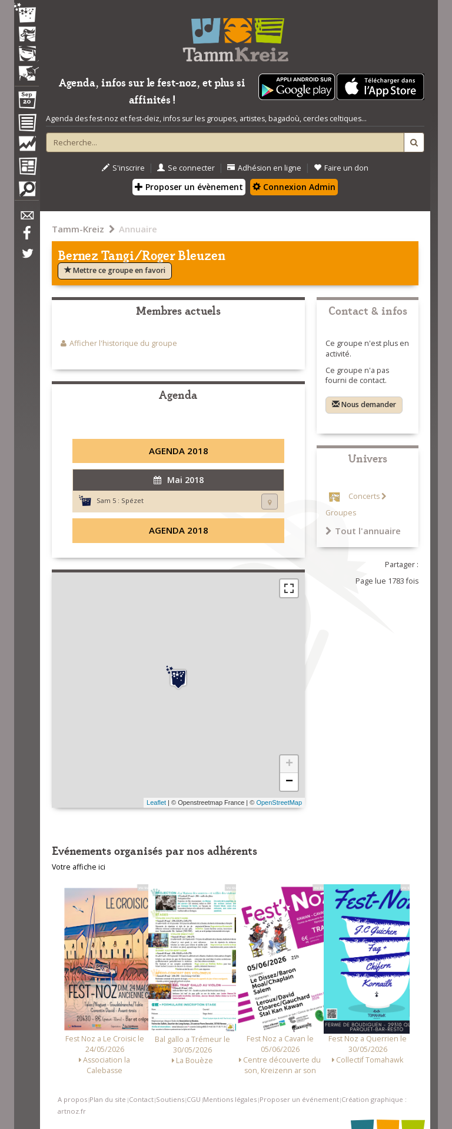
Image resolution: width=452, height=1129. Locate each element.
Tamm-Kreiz (78, 229)
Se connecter (186, 168)
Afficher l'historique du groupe (123, 343)
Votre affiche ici (78, 867)
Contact (141, 1099)
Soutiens (170, 1099)
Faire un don (341, 168)
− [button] (289, 782)
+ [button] (289, 764)
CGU (194, 1099)
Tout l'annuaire (363, 531)
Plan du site (107, 1099)
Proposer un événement (299, 1099)
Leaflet (156, 802)
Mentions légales (230, 1099)
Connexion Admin (293, 186)
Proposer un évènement (189, 186)
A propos (72, 1099)
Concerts (364, 496)
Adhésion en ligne (264, 168)
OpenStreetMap (279, 802)
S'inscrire (123, 168)
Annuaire (138, 229)
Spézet (132, 500)
